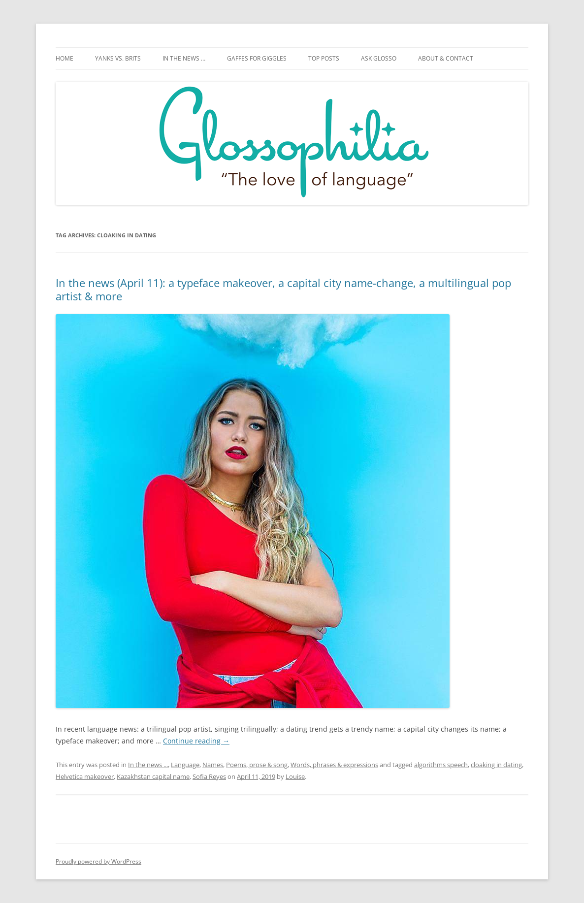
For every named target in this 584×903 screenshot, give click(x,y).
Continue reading (196, 740)
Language (185, 764)
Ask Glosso (378, 58)
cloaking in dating (496, 764)
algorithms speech (441, 764)
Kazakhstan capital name (153, 776)
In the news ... (148, 764)
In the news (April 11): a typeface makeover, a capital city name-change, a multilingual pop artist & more (283, 289)
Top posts (323, 58)
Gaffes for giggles (257, 58)
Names (212, 764)
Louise (295, 776)
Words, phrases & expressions (334, 764)
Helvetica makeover (85, 776)
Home (64, 58)
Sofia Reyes (209, 776)
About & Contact (445, 58)
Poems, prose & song (257, 764)
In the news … (183, 58)
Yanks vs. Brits (118, 58)
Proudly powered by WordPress (98, 861)
